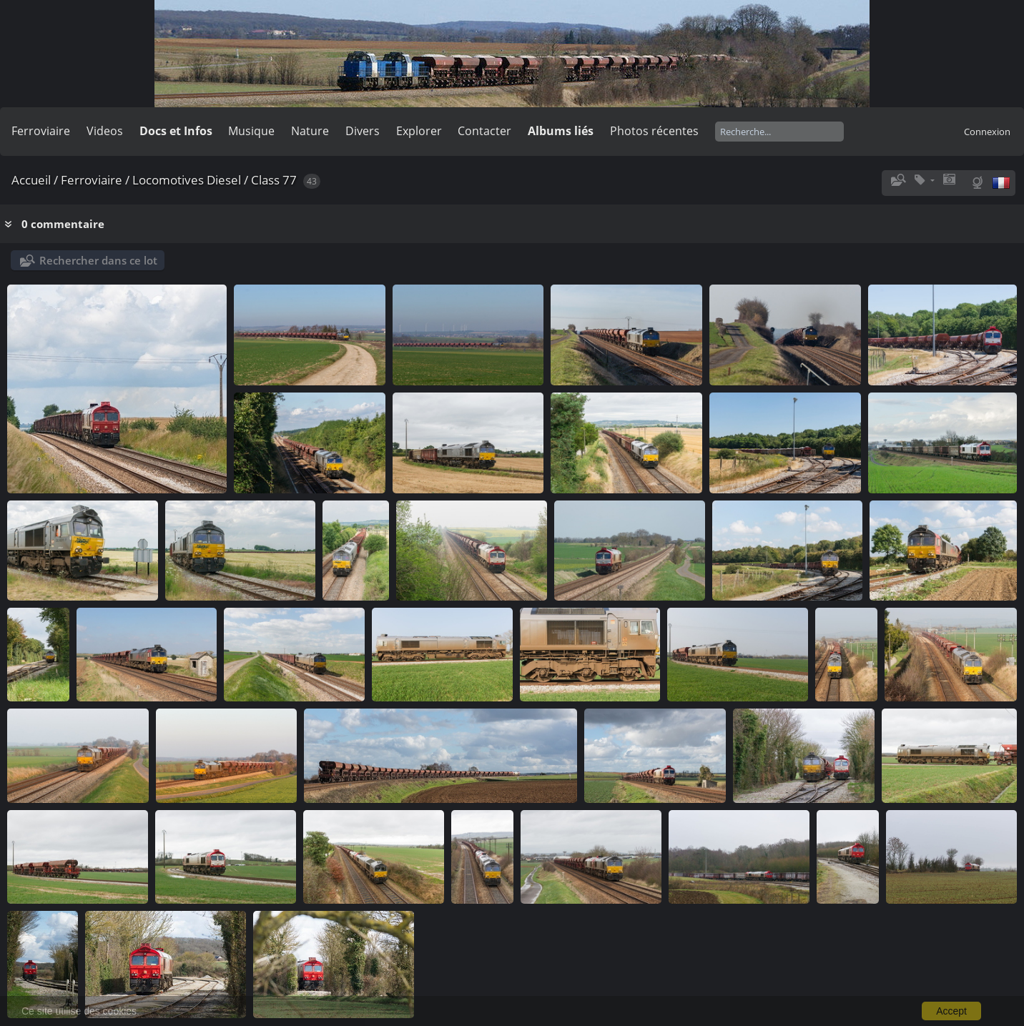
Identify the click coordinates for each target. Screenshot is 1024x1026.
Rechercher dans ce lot (98, 260)
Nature (310, 131)
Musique (251, 131)
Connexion (987, 131)
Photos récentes (654, 131)
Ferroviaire (40, 131)
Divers (362, 131)
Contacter (484, 131)
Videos (105, 131)
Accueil (31, 180)
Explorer (419, 131)
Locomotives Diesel (186, 180)
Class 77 (274, 180)
